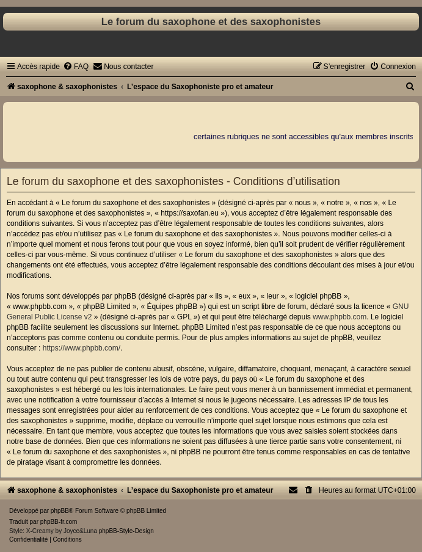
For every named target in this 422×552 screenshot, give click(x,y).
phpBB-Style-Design (126, 531)
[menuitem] (76, 66)
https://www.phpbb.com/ (81, 348)
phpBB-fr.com (59, 521)
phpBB (60, 510)
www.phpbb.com (339, 317)
